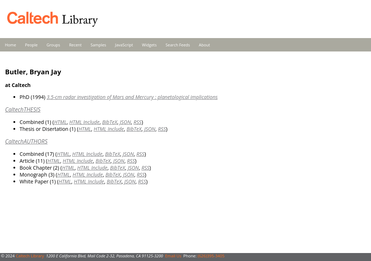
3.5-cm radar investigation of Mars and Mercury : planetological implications (132, 97)
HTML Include (84, 122)
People (31, 44)
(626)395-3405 (210, 255)
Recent (75, 44)
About (204, 44)
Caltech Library (30, 255)
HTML (60, 122)
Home (10, 44)
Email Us (173, 255)
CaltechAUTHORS (26, 141)
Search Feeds (178, 44)
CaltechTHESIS (23, 109)
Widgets (149, 44)
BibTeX (109, 122)
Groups (53, 44)
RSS (138, 122)
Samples (98, 44)
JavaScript (124, 44)
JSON (125, 122)
